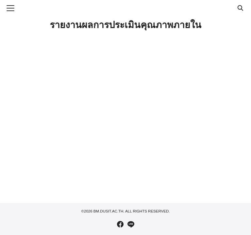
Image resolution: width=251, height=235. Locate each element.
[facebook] (120, 224)
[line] (131, 224)
